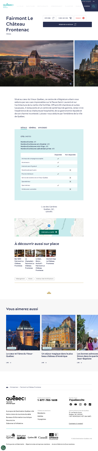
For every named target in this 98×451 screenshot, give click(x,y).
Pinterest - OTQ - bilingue (85, 404)
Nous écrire (10, 420)
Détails (24, 128)
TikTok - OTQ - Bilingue (90, 404)
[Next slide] (93, 332)
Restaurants (42, 6)
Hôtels (30, 279)
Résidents (41, 413)
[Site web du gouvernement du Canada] (42, 437)
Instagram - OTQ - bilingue (80, 404)
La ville (20, 6)
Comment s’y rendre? (76, 423)
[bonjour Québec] (21, 437)
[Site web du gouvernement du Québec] (32, 437)
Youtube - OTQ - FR (76, 404)
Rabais (78, 6)
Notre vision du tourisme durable (18, 414)
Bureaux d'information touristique (19, 417)
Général (32, 128)
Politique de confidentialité (15, 444)
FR (93, 1)
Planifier (69, 6)
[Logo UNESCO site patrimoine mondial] (53, 436)
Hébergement (56, 6)
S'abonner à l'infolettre (14, 423)
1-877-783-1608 (47, 400)
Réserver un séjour (67, 24)
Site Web (49, 18)
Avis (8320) (42, 128)
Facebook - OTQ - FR (71, 404)
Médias (40, 416)
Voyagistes (42, 419)
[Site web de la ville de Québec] (10, 436)
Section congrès (86, 1)
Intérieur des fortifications (44, 279)
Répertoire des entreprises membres (38, 444)
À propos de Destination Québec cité (20, 411)
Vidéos (87, 6)
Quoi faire (30, 6)
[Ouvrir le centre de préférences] (3, 447)
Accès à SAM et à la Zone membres (63, 444)
